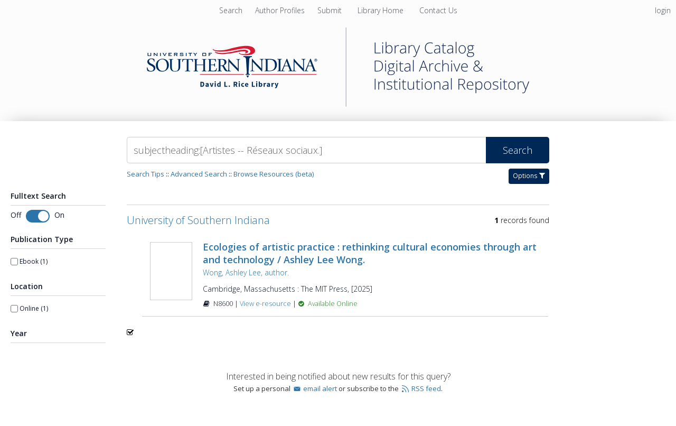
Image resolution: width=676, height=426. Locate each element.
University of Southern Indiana (198, 220)
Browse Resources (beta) (273, 174)
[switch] (38, 216)
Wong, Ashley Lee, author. (246, 272)
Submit (330, 10)
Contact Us (438, 10)
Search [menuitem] (230, 10)
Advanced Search (199, 174)
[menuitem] (281, 10)
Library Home (382, 10)
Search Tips (145, 174)
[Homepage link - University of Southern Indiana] (338, 104)
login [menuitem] (663, 10)
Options (529, 175)
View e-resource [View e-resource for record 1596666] (266, 303)
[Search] (306, 150)
